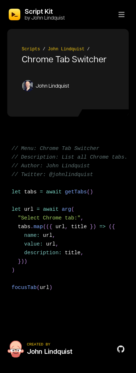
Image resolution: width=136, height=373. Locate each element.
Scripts (31, 49)
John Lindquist (66, 49)
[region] (68, 222)
